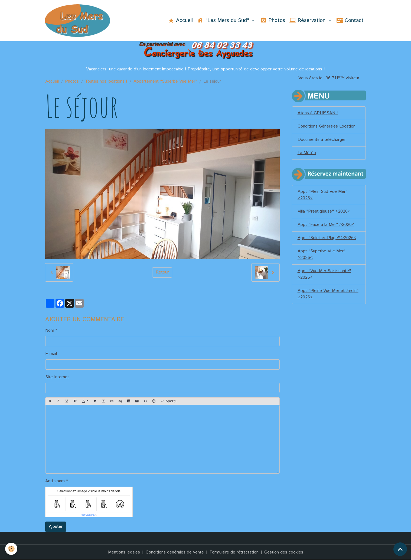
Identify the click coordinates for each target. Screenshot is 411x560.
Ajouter (56, 526)
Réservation (308, 20)
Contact (350, 20)
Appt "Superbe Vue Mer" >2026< (321, 254)
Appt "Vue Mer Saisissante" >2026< (324, 274)
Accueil (180, 20)
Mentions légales (124, 552)
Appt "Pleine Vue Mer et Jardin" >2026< (328, 294)
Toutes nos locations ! (106, 81)
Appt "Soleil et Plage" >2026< (327, 238)
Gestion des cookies (283, 552)
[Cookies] (11, 549)
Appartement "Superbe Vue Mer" (165, 81)
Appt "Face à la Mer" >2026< (326, 225)
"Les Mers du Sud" (224, 20)
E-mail (51, 354)
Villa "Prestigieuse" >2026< (324, 211)
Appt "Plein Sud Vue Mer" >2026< (322, 194)
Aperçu (169, 401)
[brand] (78, 20)
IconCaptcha (87, 514)
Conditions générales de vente (175, 552)
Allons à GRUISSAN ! (318, 113)
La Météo (307, 153)
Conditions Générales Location (326, 126)
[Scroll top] (400, 549)
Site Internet (57, 377)
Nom (49, 330)
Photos (272, 20)
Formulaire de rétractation (234, 552)
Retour (162, 272)
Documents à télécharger (322, 139)
